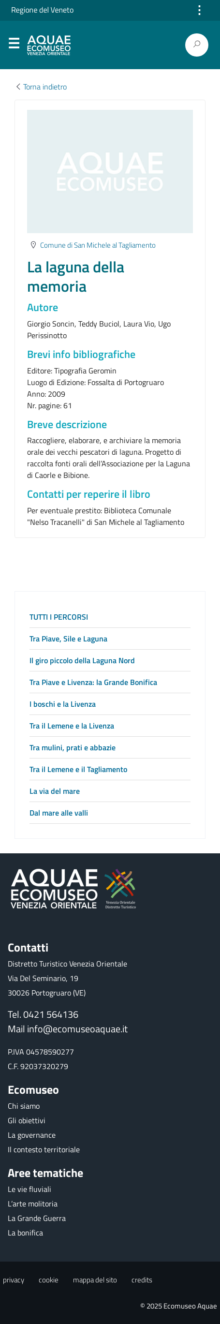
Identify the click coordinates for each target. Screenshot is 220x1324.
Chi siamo (24, 1106)
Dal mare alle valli (58, 812)
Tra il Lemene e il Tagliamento (78, 769)
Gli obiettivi (26, 1120)
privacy (13, 1279)
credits (142, 1279)
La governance (32, 1135)
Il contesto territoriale (44, 1149)
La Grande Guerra (37, 1218)
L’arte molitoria (33, 1203)
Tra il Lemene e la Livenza (71, 725)
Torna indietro (41, 86)
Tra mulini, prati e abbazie (72, 747)
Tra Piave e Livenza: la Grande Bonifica (93, 682)
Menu (13, 45)
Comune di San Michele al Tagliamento (98, 245)
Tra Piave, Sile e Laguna (68, 638)
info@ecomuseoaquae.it (77, 1028)
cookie (49, 1279)
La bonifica (25, 1232)
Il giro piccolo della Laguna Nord (82, 660)
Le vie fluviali (29, 1189)
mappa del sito (95, 1279)
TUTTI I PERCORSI (58, 617)
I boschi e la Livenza (62, 704)
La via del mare (54, 791)
